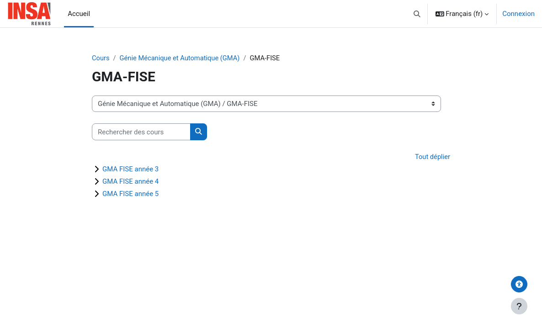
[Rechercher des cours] (141, 132)
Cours (101, 58)
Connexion (518, 14)
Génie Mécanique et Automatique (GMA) (181, 58)
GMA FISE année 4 (130, 182)
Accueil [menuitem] (79, 14)
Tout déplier (432, 157)
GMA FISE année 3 (130, 169)
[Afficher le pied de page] (519, 306)
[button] (417, 13)
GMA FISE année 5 (130, 194)
